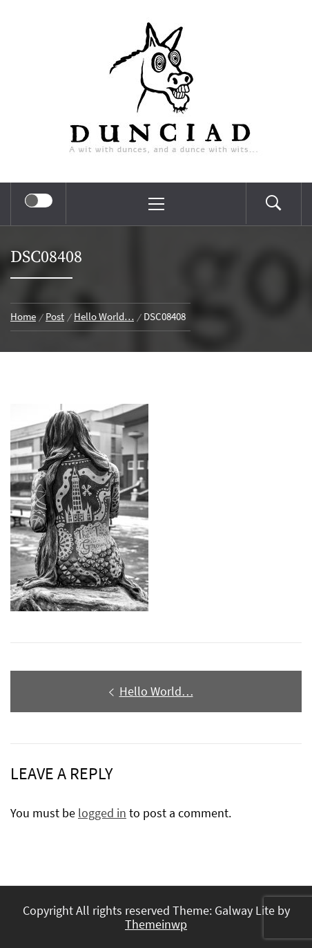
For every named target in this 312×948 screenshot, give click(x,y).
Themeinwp (156, 924)
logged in (102, 813)
